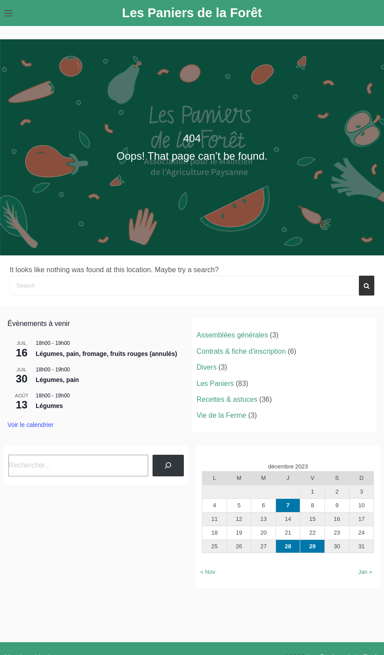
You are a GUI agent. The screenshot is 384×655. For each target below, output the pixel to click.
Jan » (365, 572)
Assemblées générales (232, 335)
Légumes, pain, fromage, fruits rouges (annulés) (106, 353)
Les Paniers (215, 383)
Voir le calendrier (30, 424)
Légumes (49, 405)
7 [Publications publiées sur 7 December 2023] (288, 505)
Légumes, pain (57, 379)
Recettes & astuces (227, 399)
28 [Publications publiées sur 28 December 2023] (288, 546)
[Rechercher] (168, 465)
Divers (206, 367)
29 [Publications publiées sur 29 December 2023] (312, 546)
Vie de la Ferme (221, 415)
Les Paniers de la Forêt (192, 13)
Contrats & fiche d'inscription (241, 351)
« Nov (207, 572)
